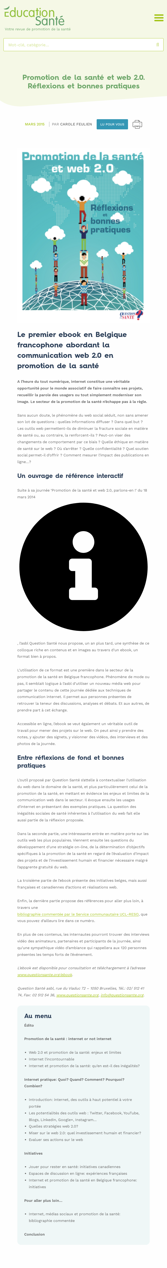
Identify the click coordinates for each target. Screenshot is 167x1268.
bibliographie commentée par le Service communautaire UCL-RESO (78, 914)
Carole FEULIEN (76, 124)
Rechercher (162, 44)
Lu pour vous (112, 124)
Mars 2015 (35, 124)
